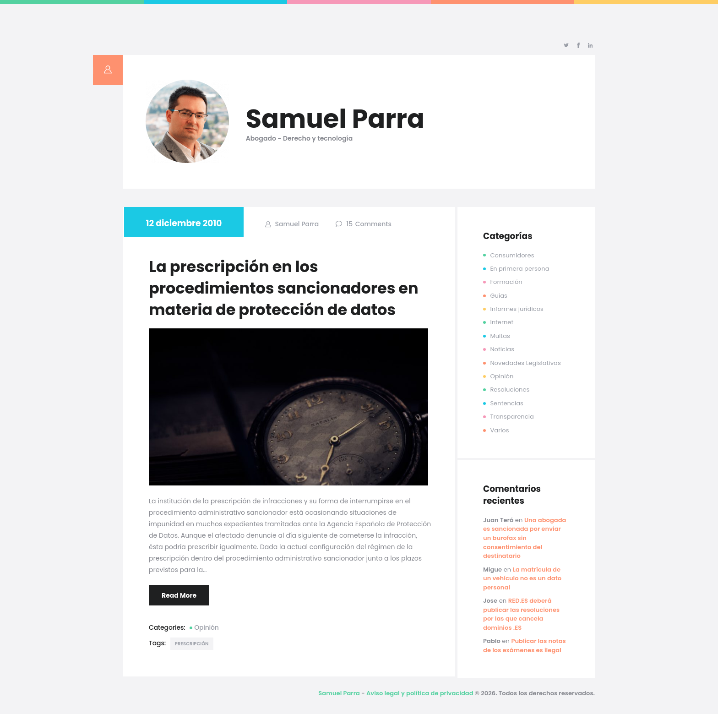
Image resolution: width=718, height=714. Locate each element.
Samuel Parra (296, 224)
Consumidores (512, 255)
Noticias (502, 349)
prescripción (192, 643)
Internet (501, 322)
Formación (506, 282)
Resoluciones (509, 389)
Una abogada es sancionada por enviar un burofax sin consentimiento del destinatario (524, 538)
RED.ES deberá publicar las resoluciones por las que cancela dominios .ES (521, 614)
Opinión (206, 627)
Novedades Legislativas (525, 363)
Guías (498, 295)
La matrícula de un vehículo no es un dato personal (522, 578)
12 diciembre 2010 (184, 223)
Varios (499, 430)
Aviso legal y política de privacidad (419, 693)
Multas (500, 336)
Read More (179, 595)
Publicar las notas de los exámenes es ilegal (524, 645)
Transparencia (511, 416)
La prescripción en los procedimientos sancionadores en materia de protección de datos (283, 288)
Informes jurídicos (517, 309)
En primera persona (519, 268)
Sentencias (506, 403)
